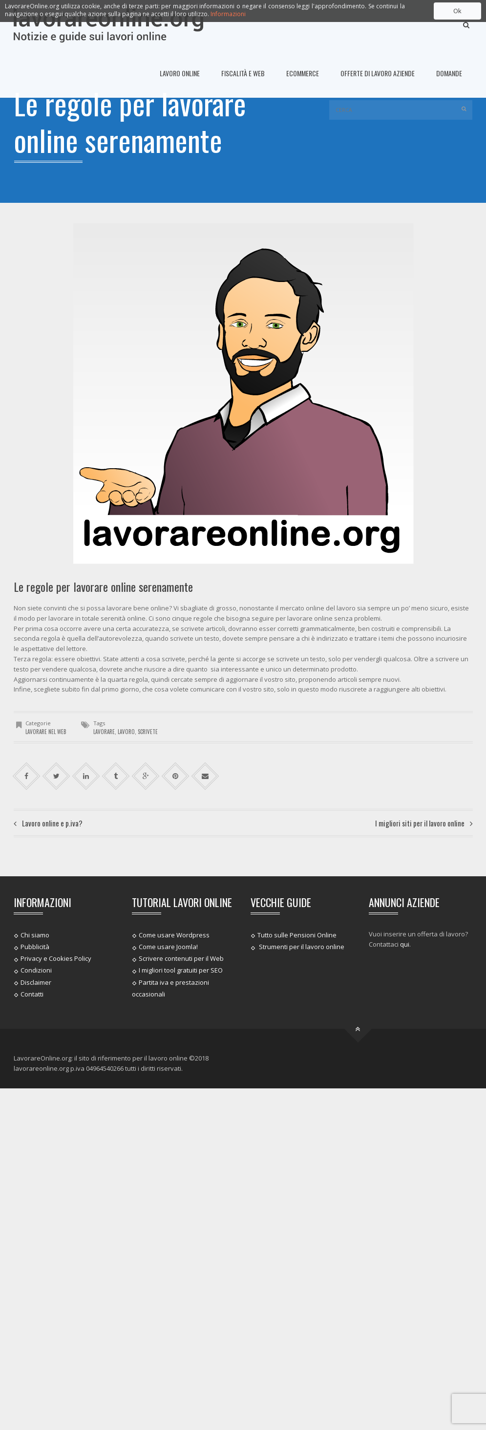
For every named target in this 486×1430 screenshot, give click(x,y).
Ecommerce (302, 73)
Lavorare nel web (45, 732)
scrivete (148, 732)
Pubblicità (35, 946)
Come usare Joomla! (168, 946)
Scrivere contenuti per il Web (181, 958)
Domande (449, 73)
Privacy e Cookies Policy (56, 958)
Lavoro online (180, 73)
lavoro (126, 732)
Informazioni (228, 14)
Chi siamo (35, 935)
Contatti (32, 994)
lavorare (104, 732)
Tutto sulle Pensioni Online (297, 935)
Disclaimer (36, 981)
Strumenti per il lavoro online (300, 946)
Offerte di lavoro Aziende (377, 73)
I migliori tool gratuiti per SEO (181, 970)
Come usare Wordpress (174, 935)
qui (404, 944)
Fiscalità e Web (243, 73)
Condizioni (36, 970)
